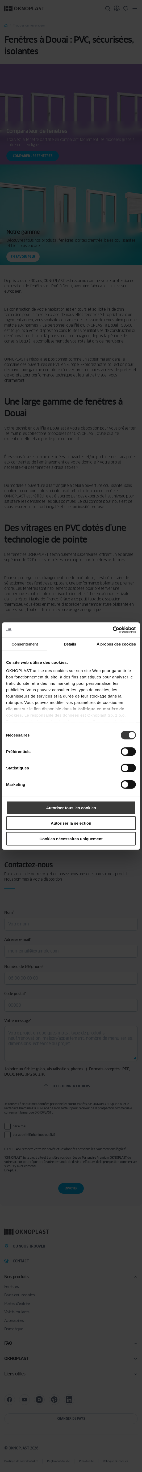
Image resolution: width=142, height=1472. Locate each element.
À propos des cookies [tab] (116, 644)
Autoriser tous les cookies (71, 807)
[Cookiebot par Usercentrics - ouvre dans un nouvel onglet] (112, 629)
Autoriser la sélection (71, 823)
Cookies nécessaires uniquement (71, 838)
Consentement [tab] (24, 644)
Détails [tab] (70, 644)
